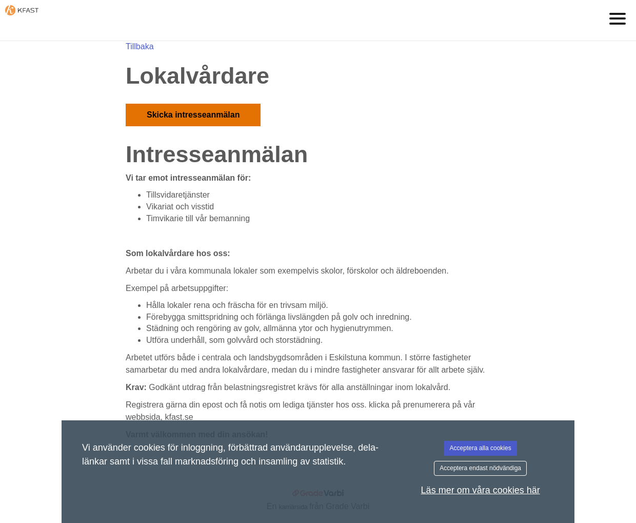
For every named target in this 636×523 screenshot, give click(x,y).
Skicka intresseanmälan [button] (193, 114)
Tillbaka (140, 46)
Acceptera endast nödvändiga (480, 468)
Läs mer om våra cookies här (480, 490)
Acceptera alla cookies (480, 448)
